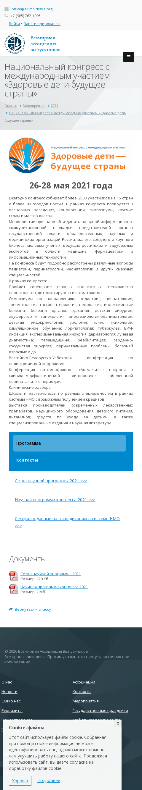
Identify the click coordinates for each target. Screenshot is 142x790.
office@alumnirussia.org (32, 9)
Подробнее (48, 780)
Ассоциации (84, 682)
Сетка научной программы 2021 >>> (51, 480)
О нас (6, 682)
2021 (54, 105)
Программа (28, 443)
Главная (10, 105)
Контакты (27, 460)
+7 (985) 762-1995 (26, 15)
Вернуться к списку (30, 609)
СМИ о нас (10, 701)
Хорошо (20, 780)
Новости (9, 691)
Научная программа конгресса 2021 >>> (55, 499)
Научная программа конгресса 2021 (54, 586)
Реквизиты (12, 710)
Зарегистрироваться (42, 23)
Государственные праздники (100, 710)
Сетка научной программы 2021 (50, 573)
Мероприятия (34, 105)
